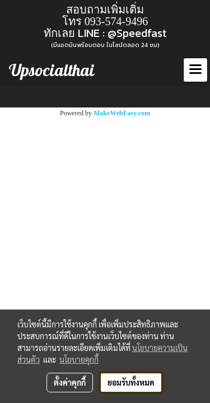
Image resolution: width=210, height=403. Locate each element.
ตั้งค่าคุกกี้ (70, 382)
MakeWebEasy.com (122, 113)
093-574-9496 (116, 21)
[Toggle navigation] (195, 70)
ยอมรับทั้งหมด (131, 382)
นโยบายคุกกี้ (79, 359)
